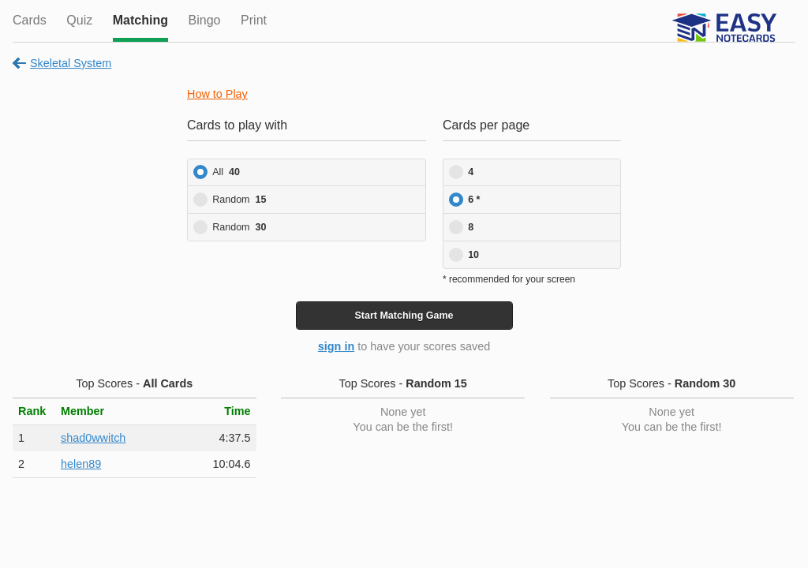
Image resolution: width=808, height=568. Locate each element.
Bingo (205, 20)
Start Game (403, 315)
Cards (30, 20)
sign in (336, 346)
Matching (140, 20)
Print (254, 20)
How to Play (217, 94)
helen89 (81, 464)
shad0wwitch (93, 438)
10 (473, 254)
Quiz (79, 20)
